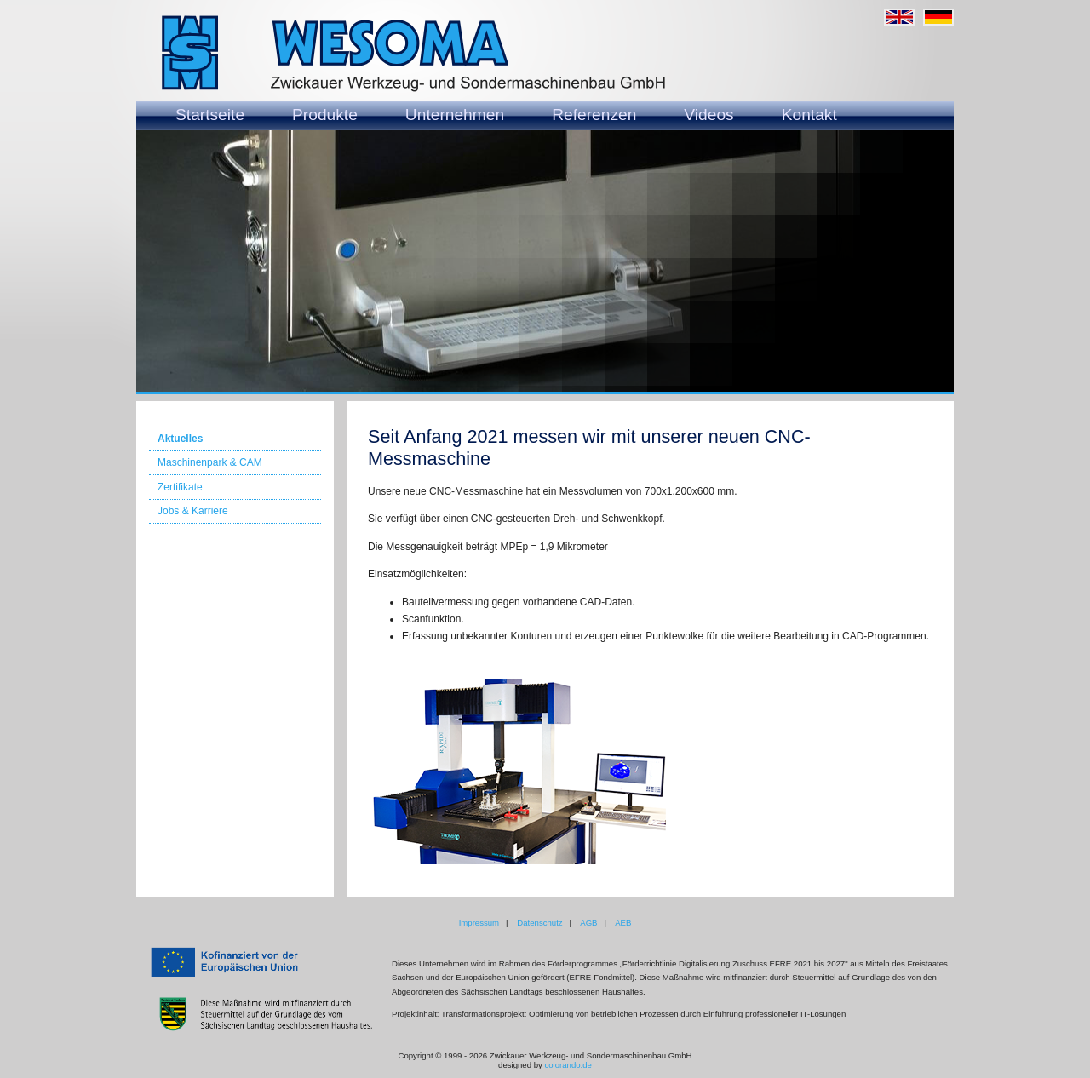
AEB (623, 922)
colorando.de (567, 1064)
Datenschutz (539, 922)
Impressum (479, 922)
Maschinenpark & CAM (210, 462)
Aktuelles (180, 438)
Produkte (325, 114)
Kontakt (809, 114)
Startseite (209, 114)
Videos (708, 114)
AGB (588, 922)
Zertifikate (180, 487)
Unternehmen (454, 114)
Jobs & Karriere (193, 511)
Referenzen (594, 114)
